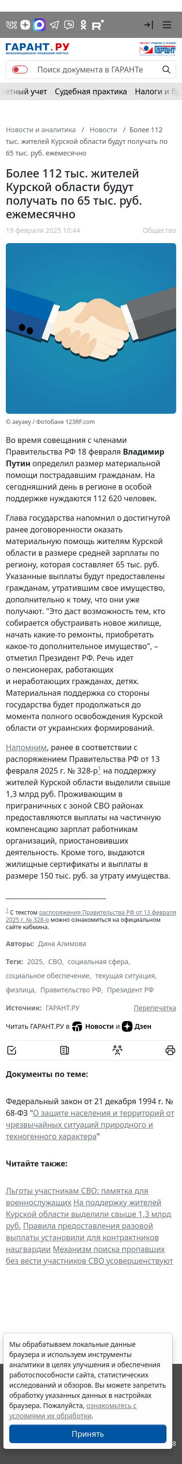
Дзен (136, 1026)
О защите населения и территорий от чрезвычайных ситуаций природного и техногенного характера (90, 1125)
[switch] (20, 69)
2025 (35, 961)
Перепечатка (154, 1007)
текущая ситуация (125, 975)
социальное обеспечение (48, 975)
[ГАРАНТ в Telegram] (54, 25)
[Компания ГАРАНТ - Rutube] (98, 25)
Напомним (26, 747)
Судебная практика (91, 91)
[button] (148, 25)
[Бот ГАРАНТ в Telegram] (69, 25)
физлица (20, 989)
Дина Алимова (62, 943)
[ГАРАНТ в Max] (39, 24)
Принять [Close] (88, 1434)
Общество (159, 230)
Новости (92, 1026)
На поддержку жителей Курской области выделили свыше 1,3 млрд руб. (88, 1214)
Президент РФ (130, 989)
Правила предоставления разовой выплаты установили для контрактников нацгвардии (82, 1237)
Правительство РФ (70, 989)
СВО (55, 961)
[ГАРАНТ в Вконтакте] (11, 25)
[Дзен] (25, 25)
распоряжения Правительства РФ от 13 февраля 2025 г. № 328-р (91, 916)
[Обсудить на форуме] (117, 1050)
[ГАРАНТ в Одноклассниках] (83, 25)
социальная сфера (97, 961)
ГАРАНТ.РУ (63, 1007)
